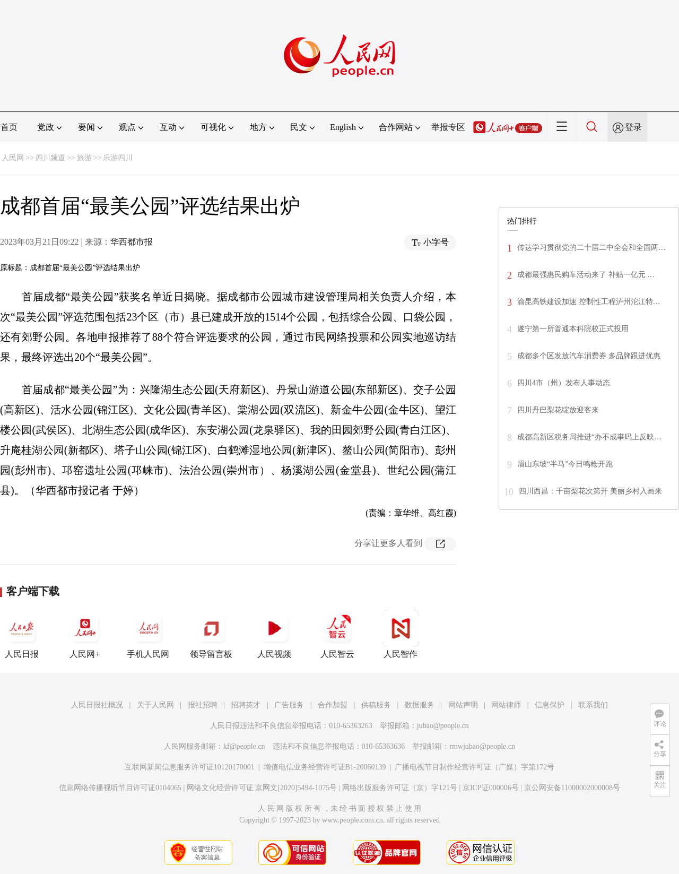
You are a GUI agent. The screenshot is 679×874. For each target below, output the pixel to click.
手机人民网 (148, 634)
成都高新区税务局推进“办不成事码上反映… (589, 437)
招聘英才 (245, 705)
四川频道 (50, 158)
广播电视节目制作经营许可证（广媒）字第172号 (474, 767)
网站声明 (463, 705)
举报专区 (448, 127)
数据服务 (419, 705)
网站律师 (506, 705)
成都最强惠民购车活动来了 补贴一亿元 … (586, 275)
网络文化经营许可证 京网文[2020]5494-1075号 (262, 788)
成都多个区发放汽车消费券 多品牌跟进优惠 (588, 356)
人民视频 (274, 634)
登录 (633, 127)
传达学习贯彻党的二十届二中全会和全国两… (591, 248)
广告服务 (289, 705)
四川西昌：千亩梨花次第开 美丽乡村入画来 (590, 491)
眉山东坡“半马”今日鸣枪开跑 (565, 464)
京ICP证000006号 (491, 788)
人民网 (13, 158)
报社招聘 (202, 705)
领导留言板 (211, 634)
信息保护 (549, 705)
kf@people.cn (244, 746)
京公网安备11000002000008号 (572, 788)
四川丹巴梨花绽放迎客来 (558, 410)
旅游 (84, 158)
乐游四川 (118, 158)
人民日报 (21, 634)
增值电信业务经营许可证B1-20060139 (325, 767)
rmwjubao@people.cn (482, 746)
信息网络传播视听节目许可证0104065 (120, 788)
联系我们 (593, 705)
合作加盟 (332, 705)
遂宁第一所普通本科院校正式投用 (573, 329)
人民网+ (84, 634)
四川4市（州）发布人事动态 (563, 383)
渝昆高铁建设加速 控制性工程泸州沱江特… (588, 302)
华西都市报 (131, 241)
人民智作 (400, 634)
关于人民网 (155, 705)
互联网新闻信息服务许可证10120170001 (190, 767)
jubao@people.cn (443, 726)
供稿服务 (376, 705)
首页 (9, 127)
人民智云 (337, 634)
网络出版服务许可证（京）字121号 (399, 788)
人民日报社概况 (97, 705)
